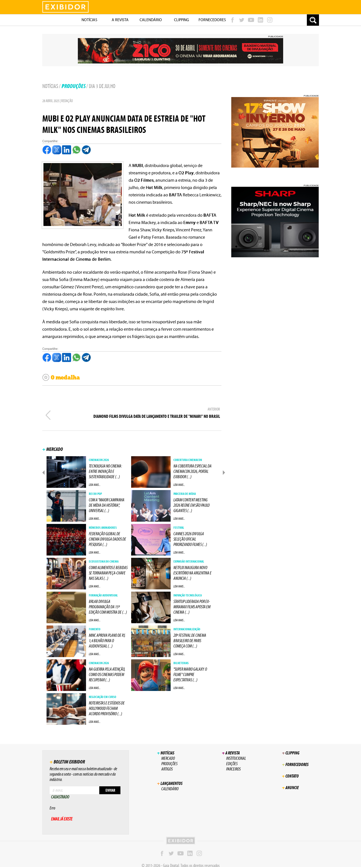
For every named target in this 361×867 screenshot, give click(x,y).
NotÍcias (89, 19)
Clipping (181, 19)
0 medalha (61, 377)
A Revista (120, 19)
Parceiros (233, 763)
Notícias (50, 86)
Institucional (236, 752)
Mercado (168, 752)
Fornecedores (212, 19)
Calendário (151, 19)
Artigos (167, 763)
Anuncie (290, 782)
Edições (231, 758)
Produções (73, 86)
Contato (290, 770)
